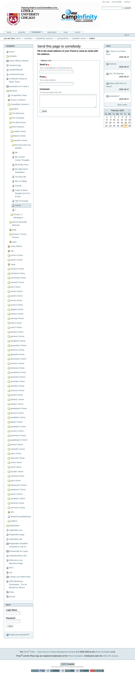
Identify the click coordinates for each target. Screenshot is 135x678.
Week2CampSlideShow (21, 516)
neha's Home (16, 300)
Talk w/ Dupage (21, 201)
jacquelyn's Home (18, 426)
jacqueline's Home (18, 345)
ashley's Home (17, 404)
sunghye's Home (18, 498)
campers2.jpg (15, 65)
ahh (12, 512)
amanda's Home (18, 381)
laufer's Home (17, 260)
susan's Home (17, 305)
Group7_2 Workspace (18, 216)
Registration (52, 32)
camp (13, 264)
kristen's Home (17, 314)
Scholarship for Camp (18, 551)
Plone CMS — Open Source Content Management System (49, 652)
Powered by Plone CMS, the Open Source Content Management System (68, 664)
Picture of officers (18, 100)
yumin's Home (17, 255)
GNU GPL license (110, 656)
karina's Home (17, 444)
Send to (43, 64)
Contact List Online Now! (19, 577)
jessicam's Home (18, 377)
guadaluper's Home (19, 440)
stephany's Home (18, 489)
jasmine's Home (17, 336)
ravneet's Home (17, 282)
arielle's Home (20, 131)
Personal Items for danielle (23, 146)
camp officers (16, 246)
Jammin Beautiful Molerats (19, 223)
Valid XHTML (68, 670)
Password (10, 618)
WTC (11, 568)
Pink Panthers (63, 38)
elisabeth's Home (18, 341)
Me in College (21, 181)
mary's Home (16, 327)
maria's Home (17, 291)
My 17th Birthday (117, 75)
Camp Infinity (52, 15)
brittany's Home (17, 399)
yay (12, 251)
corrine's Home (17, 431)
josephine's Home (18, 372)
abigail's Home (17, 309)
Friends (18, 186)
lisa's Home (16, 480)
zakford (14, 521)
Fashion (117, 65)
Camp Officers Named (18, 61)
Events (77, 32)
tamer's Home (17, 494)
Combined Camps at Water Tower (18, 80)
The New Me (20, 177)
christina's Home (18, 273)
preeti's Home (17, 296)
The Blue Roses (19, 122)
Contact (127, 2)
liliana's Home (20, 136)
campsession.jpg (16, 74)
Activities (22, 32)
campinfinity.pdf (16, 70)
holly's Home (16, 323)
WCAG (53, 670)
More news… (123, 105)
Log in (127, 35)
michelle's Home (18, 449)
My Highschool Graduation (21, 170)
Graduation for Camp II (19, 86)
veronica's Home (18, 508)
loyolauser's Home (18, 485)
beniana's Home (17, 368)
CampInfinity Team (19, 95)
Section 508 (38, 670)
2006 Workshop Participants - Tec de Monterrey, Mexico (18, 584)
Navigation (10, 46)
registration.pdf (15, 539)
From (42, 77)
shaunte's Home (17, 458)
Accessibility (116, 2)
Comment (44, 89)
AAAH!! (15, 109)
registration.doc (15, 530)
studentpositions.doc (18, 556)
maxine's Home (17, 269)
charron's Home (17, 363)
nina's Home (16, 467)
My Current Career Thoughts (22, 158)
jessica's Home (17, 413)
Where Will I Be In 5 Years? (117, 86)
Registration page (16, 534)
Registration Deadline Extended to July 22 (18, 545)
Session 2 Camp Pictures (19, 235)
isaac (14, 242)
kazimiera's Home (18, 435)
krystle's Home (17, 471)
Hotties (18, 205)
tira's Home (15, 287)
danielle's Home (79, 38)
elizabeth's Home (18, 417)
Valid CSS (82, 670)
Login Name (11, 610)
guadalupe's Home (19, 408)
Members (36, 32)
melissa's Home (17, 476)
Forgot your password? (17, 634)
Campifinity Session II (45, 38)
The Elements (18, 113)
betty (14, 230)
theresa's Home (17, 503)
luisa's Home (16, 462)
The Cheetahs (18, 118)
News (65, 32)
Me (16, 152)
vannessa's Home (18, 278)
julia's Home (16, 453)
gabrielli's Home (17, 354)
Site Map (105, 2)
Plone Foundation (103, 652)
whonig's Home (17, 318)
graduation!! (117, 98)
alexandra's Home (18, 359)
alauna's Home (17, 332)
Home (9, 32)
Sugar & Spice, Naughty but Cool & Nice (22, 193)
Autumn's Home (17, 350)
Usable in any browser (97, 670)
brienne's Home (17, 390)
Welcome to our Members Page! (16, 561)
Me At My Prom (21, 165)
